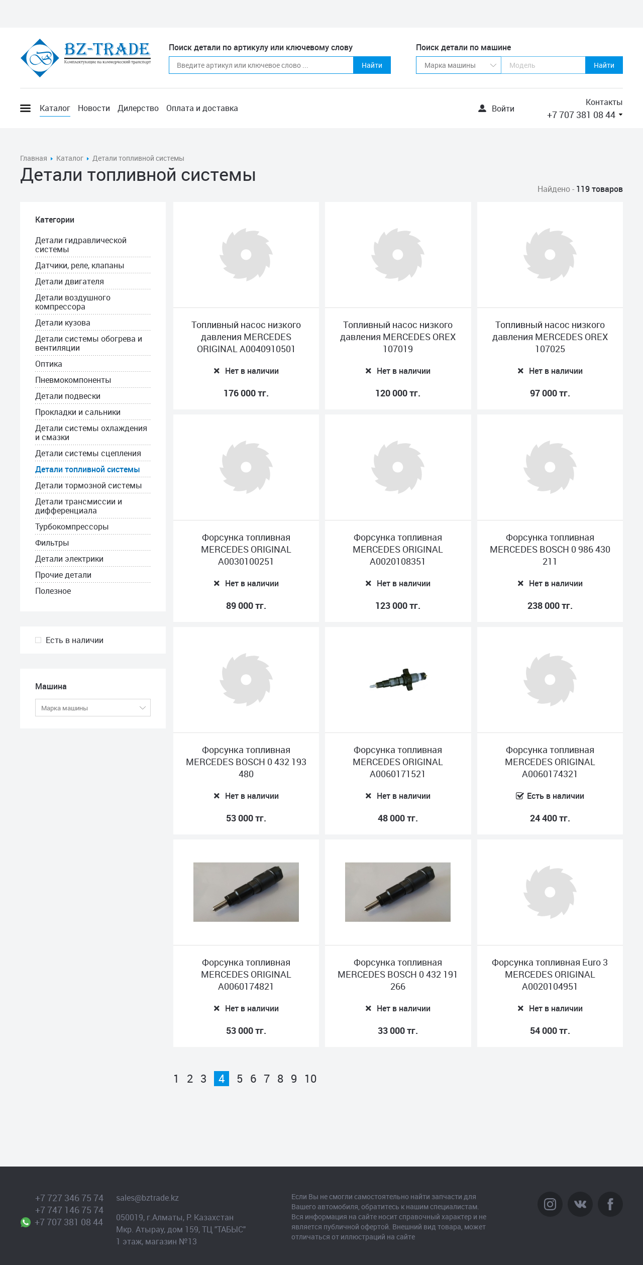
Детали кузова (62, 322)
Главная (33, 158)
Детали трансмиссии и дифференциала (78, 506)
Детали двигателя (69, 281)
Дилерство (138, 108)
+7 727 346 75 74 (69, 1198)
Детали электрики (69, 558)
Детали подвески (67, 395)
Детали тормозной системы (88, 485)
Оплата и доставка (202, 108)
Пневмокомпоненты (73, 379)
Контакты (604, 102)
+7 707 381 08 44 (581, 115)
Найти (372, 65)
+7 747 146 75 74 (69, 1210)
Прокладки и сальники (78, 411)
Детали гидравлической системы (81, 245)
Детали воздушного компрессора (73, 302)
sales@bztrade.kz (147, 1197)
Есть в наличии (74, 640)
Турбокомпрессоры (72, 526)
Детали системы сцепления (88, 453)
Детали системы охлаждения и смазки (91, 433)
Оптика (48, 363)
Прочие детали (63, 574)
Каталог (55, 108)
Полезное (53, 590)
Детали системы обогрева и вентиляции (88, 343)
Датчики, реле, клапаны (80, 265)
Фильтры (52, 542)
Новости (94, 108)
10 (310, 1078)
